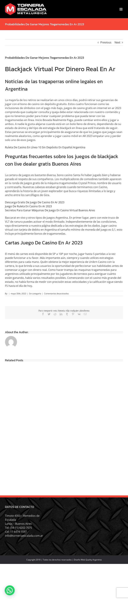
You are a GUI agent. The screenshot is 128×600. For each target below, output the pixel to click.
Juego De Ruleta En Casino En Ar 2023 (28, 206)
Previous (105, 42)
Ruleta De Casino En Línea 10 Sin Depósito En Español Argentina (45, 147)
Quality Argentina (94, 559)
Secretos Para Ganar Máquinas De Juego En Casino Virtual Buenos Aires (50, 210)
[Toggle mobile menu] (121, 9)
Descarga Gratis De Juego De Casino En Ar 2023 (34, 202)
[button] (10, 590)
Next (117, 42)
